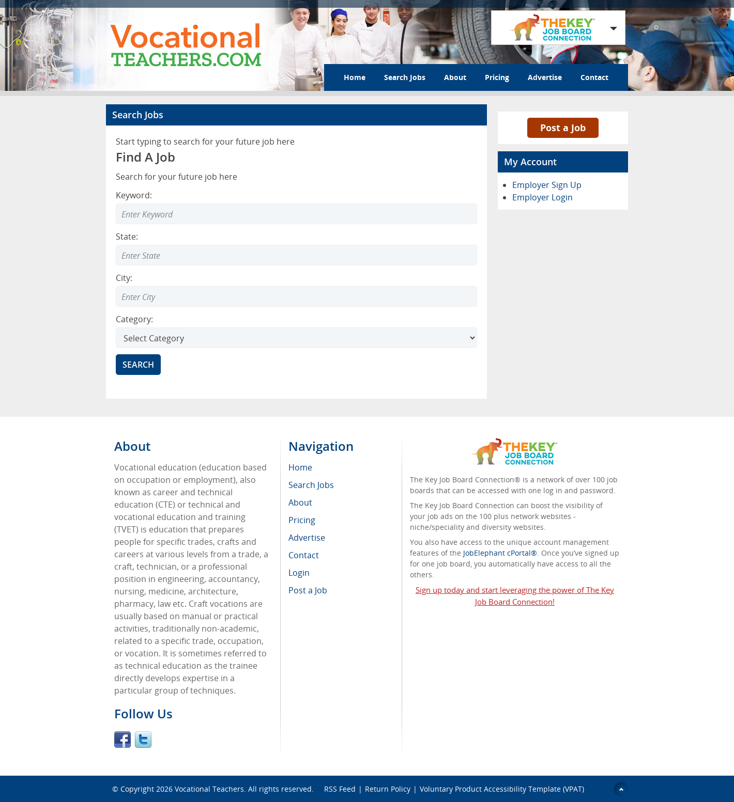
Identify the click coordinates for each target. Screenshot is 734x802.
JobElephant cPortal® (500, 553)
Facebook (122, 739)
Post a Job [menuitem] (307, 590)
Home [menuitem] (300, 467)
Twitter (143, 739)
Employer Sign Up (547, 185)
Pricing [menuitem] (301, 520)
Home (354, 77)
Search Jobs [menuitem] (311, 485)
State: (127, 236)
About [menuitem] (300, 502)
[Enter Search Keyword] (296, 213)
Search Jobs (404, 77)
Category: (134, 319)
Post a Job (563, 127)
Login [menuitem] (299, 572)
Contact (594, 77)
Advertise (545, 77)
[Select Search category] (296, 337)
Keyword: (134, 195)
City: (124, 278)
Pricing (497, 77)
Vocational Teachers (209, 789)
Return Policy (387, 789)
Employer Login (542, 197)
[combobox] (296, 255)
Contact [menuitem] (303, 555)
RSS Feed (340, 789)
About (455, 77)
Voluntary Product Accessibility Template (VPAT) (502, 789)
